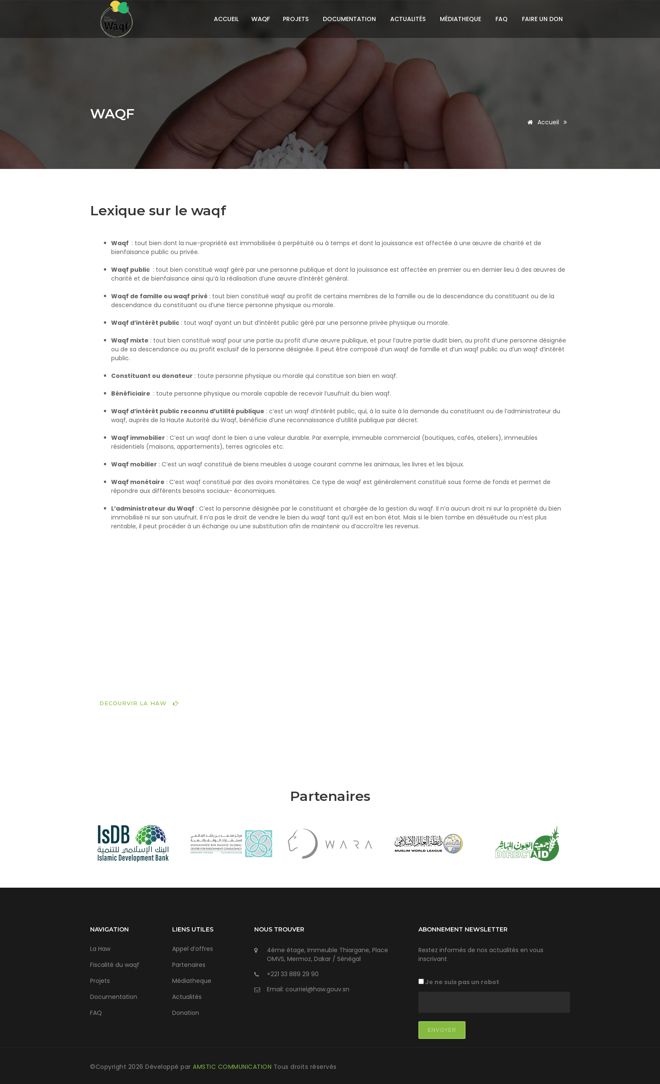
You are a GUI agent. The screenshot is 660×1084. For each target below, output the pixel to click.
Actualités (408, 19)
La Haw (100, 946)
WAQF (115, 113)
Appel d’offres (192, 946)
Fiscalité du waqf (114, 962)
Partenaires (188, 962)
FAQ (501, 19)
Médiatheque (460, 19)
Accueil (226, 19)
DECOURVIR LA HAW (139, 700)
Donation (185, 1010)
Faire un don (542, 19)
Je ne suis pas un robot (458, 979)
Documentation (349, 19)
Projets (296, 19)
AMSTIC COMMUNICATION (233, 1064)
